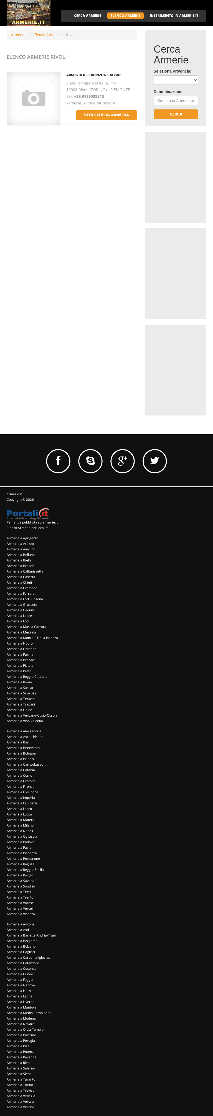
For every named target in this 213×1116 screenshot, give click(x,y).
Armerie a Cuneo (20, 974)
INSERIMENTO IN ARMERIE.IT (174, 15)
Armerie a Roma (19, 682)
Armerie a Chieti (19, 582)
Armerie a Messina (21, 632)
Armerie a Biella (19, 560)
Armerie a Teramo (21, 698)
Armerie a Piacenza (22, 853)
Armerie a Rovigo (20, 875)
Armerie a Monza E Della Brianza (32, 637)
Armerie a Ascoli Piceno (25, 736)
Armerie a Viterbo (20, 1107)
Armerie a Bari (18, 742)
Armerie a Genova (21, 985)
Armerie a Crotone (21, 781)
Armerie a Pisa (18, 1046)
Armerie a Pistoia (20, 665)
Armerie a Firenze (20, 786)
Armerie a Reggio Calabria (27, 676)
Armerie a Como (19, 775)
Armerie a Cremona (22, 588)
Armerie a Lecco (19, 808)
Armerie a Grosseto (22, 604)
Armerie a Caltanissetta (25, 571)
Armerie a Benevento (23, 747)
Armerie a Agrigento (22, 538)
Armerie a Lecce (19, 615)
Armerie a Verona (20, 1101)
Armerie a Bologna (21, 753)
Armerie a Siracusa (21, 693)
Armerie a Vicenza (21, 914)
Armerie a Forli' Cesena (25, 599)
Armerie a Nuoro (20, 643)
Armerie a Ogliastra (22, 836)
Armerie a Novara (20, 1024)
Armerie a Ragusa (20, 864)
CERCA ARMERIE (87, 15)
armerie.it (14, 494)
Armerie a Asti (18, 929)
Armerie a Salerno (21, 1068)
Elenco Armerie (47, 35)
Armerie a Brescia (21, 565)
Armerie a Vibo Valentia (25, 721)
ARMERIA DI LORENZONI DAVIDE (93, 75)
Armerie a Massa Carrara (26, 626)
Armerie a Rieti (18, 1062)
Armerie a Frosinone (22, 792)
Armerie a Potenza (21, 1051)
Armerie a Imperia (21, 797)
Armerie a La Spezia (22, 803)
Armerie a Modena (21, 1018)
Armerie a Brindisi (21, 758)
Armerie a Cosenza (21, 968)
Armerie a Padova (20, 842)
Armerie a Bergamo (22, 940)
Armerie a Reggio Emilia (25, 869)
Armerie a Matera (20, 819)
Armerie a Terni (19, 891)
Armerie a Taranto (21, 1079)
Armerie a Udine (19, 709)
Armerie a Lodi (18, 621)
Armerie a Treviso (20, 1090)
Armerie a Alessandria (24, 731)
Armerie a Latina (19, 996)
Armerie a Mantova (22, 1007)
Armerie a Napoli (20, 830)
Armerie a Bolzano (21, 946)
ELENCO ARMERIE (125, 15)
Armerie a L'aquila (21, 610)
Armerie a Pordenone (23, 858)
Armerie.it (19, 35)
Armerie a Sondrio (21, 886)
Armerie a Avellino (21, 549)
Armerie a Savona (20, 880)
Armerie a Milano (20, 825)
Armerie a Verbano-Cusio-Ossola (32, 715)
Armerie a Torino (20, 1084)
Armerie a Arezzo (20, 543)
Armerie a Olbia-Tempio (25, 1029)
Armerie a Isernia (20, 990)
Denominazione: (169, 91)
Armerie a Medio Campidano (29, 1012)
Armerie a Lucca (19, 814)
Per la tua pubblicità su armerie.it (32, 522)
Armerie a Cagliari (21, 952)
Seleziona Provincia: (172, 71)
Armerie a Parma (20, 654)
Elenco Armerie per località (28, 527)
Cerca (176, 114)
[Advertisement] (183, 168)
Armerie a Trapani (21, 704)
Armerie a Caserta (21, 576)
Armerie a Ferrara (21, 593)
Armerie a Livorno (20, 1001)
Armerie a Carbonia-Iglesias (28, 957)
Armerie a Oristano (21, 648)
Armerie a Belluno (21, 554)
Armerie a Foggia (20, 979)
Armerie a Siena (19, 1073)
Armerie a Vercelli (20, 908)
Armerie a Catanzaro (23, 963)
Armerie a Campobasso (25, 764)
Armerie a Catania (21, 770)
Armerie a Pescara (21, 660)
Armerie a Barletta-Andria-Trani (31, 935)
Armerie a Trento (20, 897)
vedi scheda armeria (106, 114)
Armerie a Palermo (21, 1035)
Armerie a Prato (19, 671)
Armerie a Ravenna (21, 1057)
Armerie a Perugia (21, 1040)
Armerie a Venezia (21, 1096)
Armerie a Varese (20, 903)
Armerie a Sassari (20, 687)
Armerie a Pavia (19, 847)
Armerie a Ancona (21, 924)
